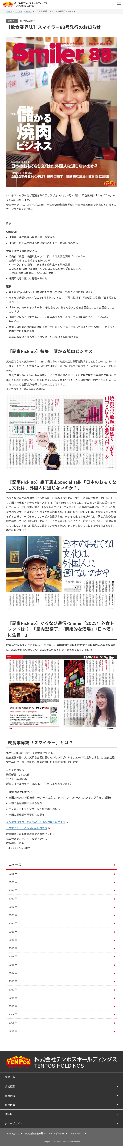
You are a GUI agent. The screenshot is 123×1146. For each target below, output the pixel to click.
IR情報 (8, 1114)
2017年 (12, 948)
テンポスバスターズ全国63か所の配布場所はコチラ (35, 822)
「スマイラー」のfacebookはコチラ (26, 828)
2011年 (12, 997)
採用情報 (10, 1104)
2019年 (12, 931)
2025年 (12, 881)
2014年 (12, 973)
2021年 (12, 915)
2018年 (12, 939)
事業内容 (10, 1095)
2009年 (12, 1014)
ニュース (18, 11)
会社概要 (10, 1086)
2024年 (12, 890)
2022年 (12, 906)
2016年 (12, 956)
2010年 (12, 1006)
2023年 (28, 11)
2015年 (12, 964)
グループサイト (14, 1123)
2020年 (12, 923)
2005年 (12, 1030)
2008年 (12, 1022)
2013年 (12, 981)
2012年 (12, 989)
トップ (9, 11)
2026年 (12, 873)
